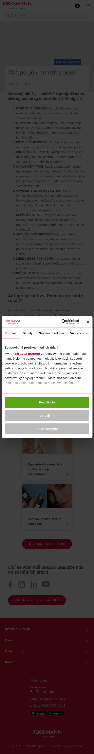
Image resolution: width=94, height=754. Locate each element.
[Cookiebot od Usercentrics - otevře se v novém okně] (61, 321)
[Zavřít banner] (88, 321)
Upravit (47, 415)
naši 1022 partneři (26, 353)
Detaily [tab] (28, 333)
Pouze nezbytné (47, 428)
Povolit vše (47, 402)
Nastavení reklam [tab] (51, 333)
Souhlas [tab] (11, 333)
